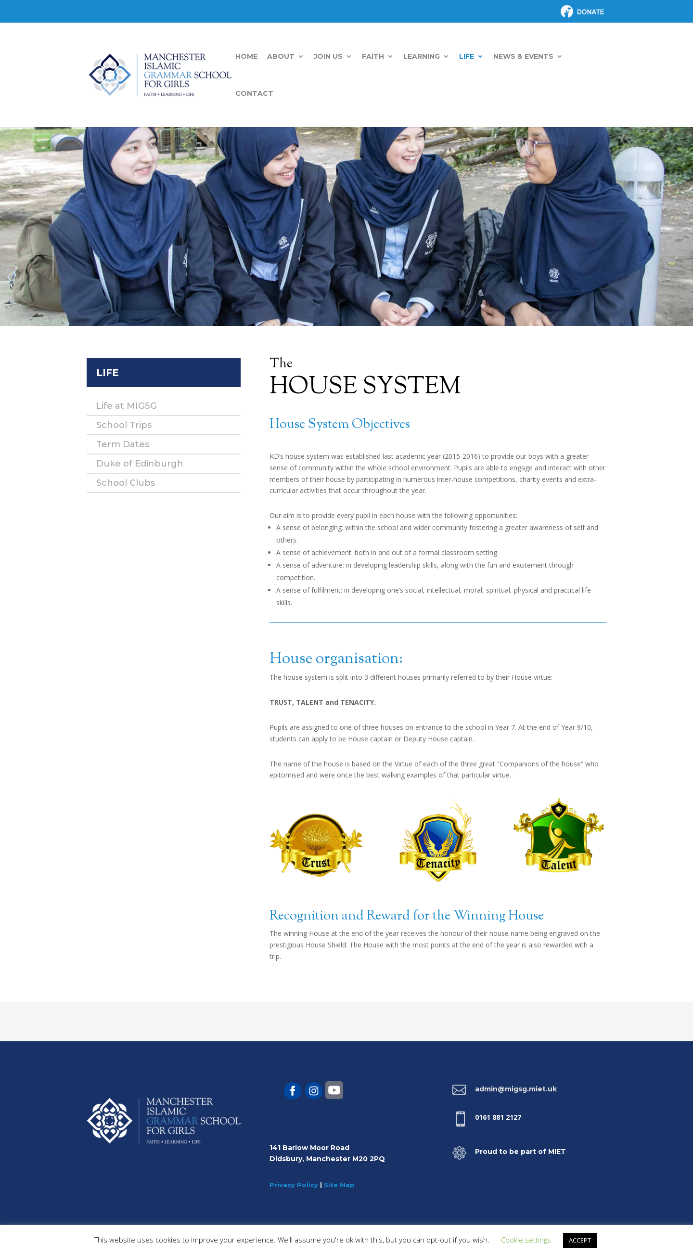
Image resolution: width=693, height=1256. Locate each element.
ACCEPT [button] (580, 1240)
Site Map (339, 1185)
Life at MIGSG (126, 406)
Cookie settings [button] (526, 1239)
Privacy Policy (294, 1185)
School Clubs (125, 483)
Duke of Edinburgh (139, 463)
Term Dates (122, 444)
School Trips (124, 425)
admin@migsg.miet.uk (516, 1089)
